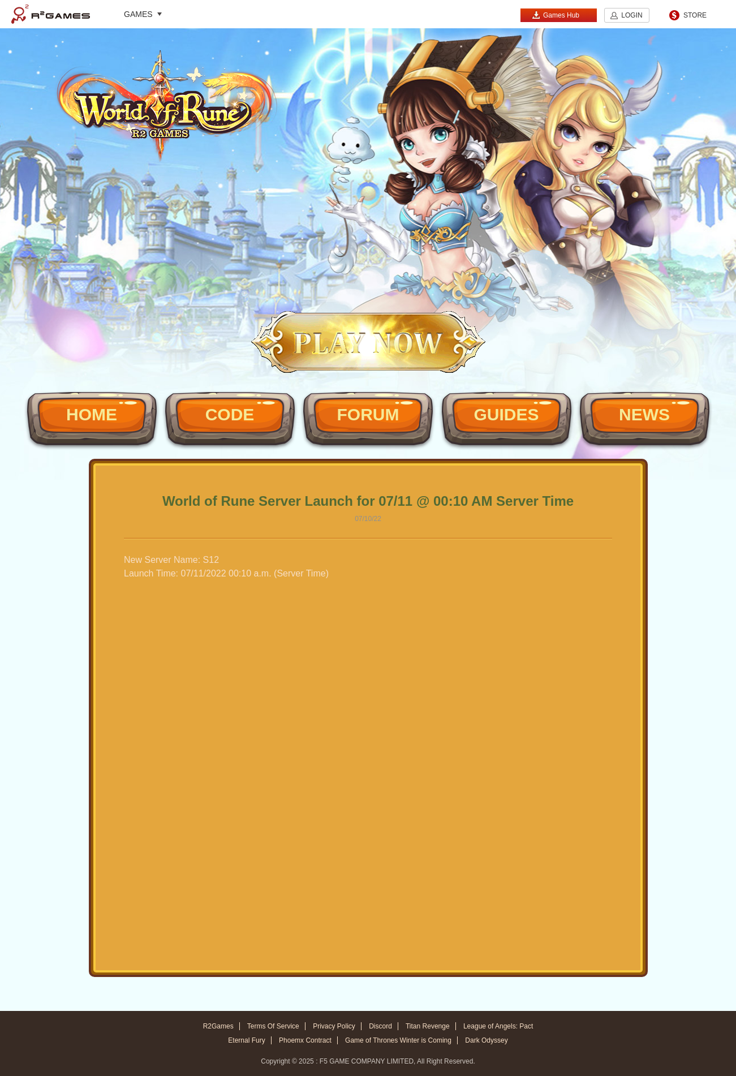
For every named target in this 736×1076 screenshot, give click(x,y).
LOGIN (631, 15)
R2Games (50, 14)
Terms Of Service (273, 1026)
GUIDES (506, 414)
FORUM (368, 414)
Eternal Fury (246, 1040)
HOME (91, 414)
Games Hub (555, 15)
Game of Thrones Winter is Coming (398, 1040)
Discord (380, 1026)
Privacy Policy (334, 1026)
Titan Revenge (428, 1026)
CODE (230, 414)
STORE (695, 15)
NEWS (644, 414)
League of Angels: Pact (498, 1026)
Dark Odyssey (486, 1040)
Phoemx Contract (305, 1040)
